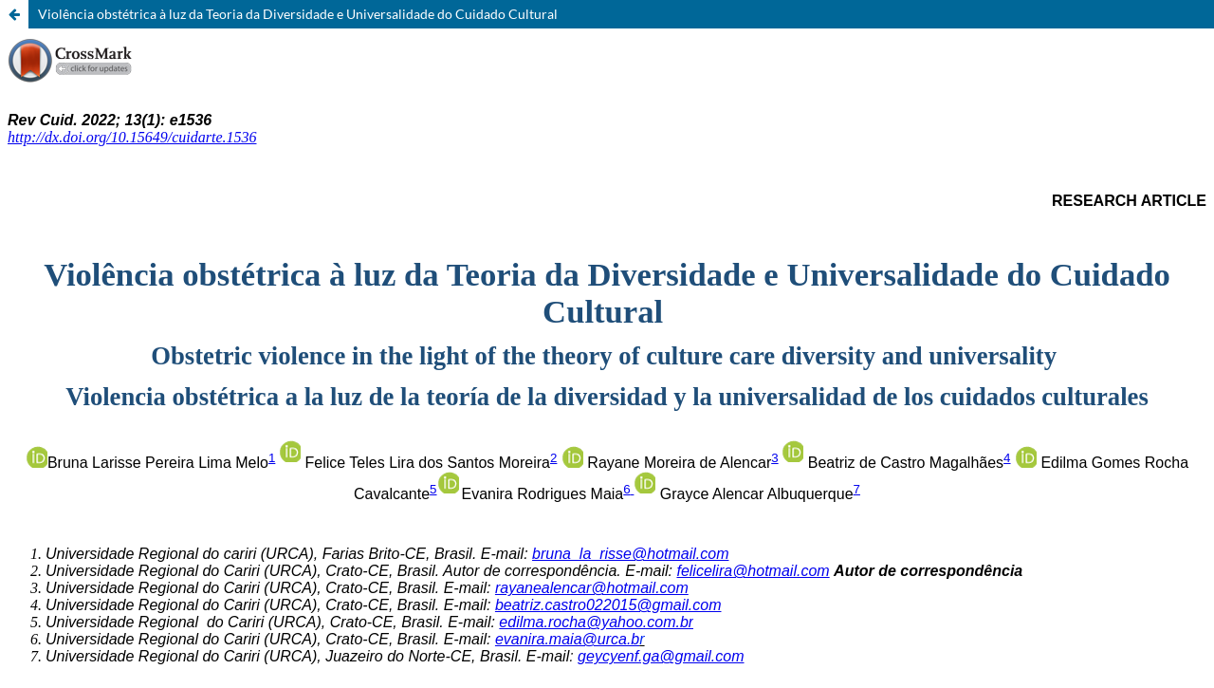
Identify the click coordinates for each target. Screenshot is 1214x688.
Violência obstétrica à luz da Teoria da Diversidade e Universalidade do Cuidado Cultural (298, 14)
